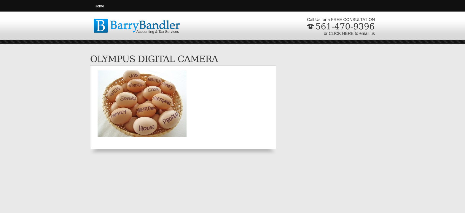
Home (99, 6)
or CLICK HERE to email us (349, 33)
